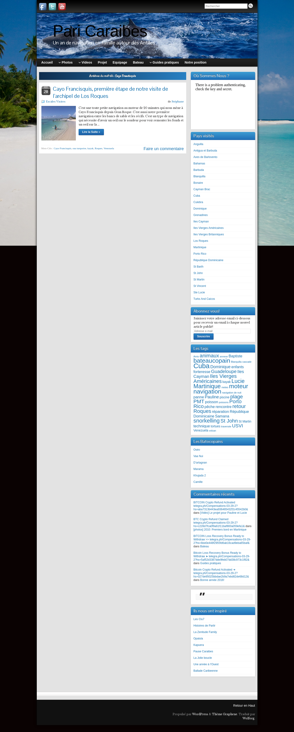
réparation (220, 411)
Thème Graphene (224, 714)
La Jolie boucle (203, 657)
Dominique (200, 208)
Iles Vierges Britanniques (209, 234)
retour (239, 406)
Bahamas (199, 163)
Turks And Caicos (204, 298)
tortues (215, 426)
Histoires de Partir (204, 625)
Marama (199, 469)
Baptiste (236, 356)
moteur (238, 386)
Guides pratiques (210, 563)
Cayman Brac (202, 189)
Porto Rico (200, 253)
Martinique (200, 247)
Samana (222, 416)
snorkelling (207, 420)
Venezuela (109, 148)
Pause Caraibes (203, 651)
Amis (196, 356)
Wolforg (248, 718)
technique (202, 426)
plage (236, 397)
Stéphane (178, 101)
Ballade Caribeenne (206, 670)
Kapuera (199, 645)
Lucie (238, 381)
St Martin (199, 279)
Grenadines (201, 215)
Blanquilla (200, 176)
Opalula (198, 638)
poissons (223, 402)
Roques (98, 148)
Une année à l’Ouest (206, 664)
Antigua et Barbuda (205, 150)
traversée (226, 426)
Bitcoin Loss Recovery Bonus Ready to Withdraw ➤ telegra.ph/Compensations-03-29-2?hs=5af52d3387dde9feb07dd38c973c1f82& (222, 556)
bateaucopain (212, 360)
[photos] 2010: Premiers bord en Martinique (220, 529)
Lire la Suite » (91, 132)
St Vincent (200, 286)
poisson (211, 402)
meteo (225, 387)
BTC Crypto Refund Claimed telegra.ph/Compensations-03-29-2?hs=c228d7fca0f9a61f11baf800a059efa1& (219, 523)
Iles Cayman (201, 221)
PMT (199, 401)
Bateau (204, 546)
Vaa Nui (198, 456)
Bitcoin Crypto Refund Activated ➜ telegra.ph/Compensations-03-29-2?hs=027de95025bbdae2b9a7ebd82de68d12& (221, 573)
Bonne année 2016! (212, 580)
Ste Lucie (199, 292)
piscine (225, 397)
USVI (237, 425)
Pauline (212, 396)
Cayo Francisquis (62, 148)
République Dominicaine (208, 260)
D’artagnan (200, 462)
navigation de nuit (231, 392)
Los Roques (201, 240)
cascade (246, 361)
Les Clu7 (199, 619)
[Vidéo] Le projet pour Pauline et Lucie (223, 512)
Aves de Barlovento (205, 157)
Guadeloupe (224, 371)
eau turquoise (79, 148)
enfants (237, 367)
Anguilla (198, 144)
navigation (207, 391)
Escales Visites (56, 101)
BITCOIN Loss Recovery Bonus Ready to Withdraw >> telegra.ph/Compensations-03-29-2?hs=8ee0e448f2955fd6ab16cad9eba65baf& (222, 539)
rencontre (224, 407)
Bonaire (198, 182)
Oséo (197, 449)
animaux (209, 356)
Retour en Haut (244, 705)
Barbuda (199, 170)
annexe (224, 356)
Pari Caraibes (100, 31)
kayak (91, 148)
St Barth (198, 266)
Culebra (198, 202)
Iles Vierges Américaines (209, 228)
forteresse (202, 372)
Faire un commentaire (163, 148)
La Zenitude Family (205, 632)
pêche (210, 407)
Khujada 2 (200, 475)
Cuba (197, 195)
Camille (198, 482)
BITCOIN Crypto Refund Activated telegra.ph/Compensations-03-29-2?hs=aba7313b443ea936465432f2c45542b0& (221, 506)
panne (199, 397)
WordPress (200, 714)
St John (198, 273)
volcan (212, 430)
